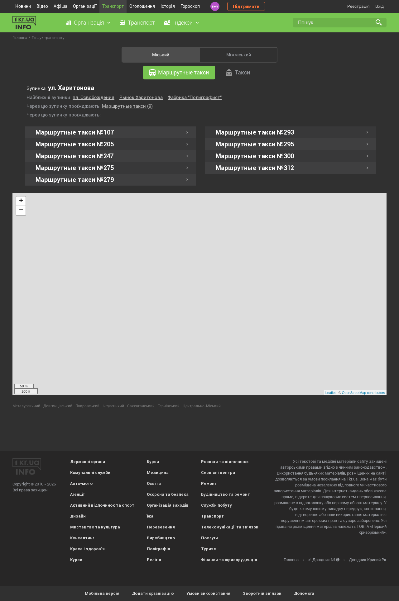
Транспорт (113, 6)
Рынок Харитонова (141, 97)
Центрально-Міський (202, 406)
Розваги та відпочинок (225, 461)
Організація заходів (168, 505)
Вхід (379, 6)
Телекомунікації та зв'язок (229, 527)
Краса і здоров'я (87, 549)
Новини (23, 6)
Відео (42, 6)
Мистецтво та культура (95, 527)
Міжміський (238, 54)
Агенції (77, 494)
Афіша (60, 6)
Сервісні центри (218, 472)
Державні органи (87, 461)
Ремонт (209, 483)
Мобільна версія (102, 593)
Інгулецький (113, 406)
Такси (238, 72)
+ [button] (21, 201)
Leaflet (330, 393)
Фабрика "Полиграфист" (195, 97)
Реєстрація (358, 6)
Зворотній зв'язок (262, 593)
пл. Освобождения (93, 97)
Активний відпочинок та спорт (102, 505)
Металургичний (26, 406)
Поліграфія (158, 549)
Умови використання (208, 593)
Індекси (183, 22)
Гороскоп (190, 6)
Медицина (158, 472)
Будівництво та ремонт (225, 494)
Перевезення (161, 527)
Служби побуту (216, 505)
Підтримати (246, 6)
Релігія (154, 559)
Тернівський (169, 406)
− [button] (21, 210)
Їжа (150, 516)
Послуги (209, 538)
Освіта (154, 483)
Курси (76, 559)
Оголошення (142, 6)
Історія (168, 6)
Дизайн (78, 516)
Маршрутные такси (179, 72)
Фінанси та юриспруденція (229, 559)
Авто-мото (81, 483)
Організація (89, 22)
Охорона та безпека (168, 494)
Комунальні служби (90, 472)
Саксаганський (141, 406)
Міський (160, 54)
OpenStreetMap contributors (363, 393)
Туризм (209, 549)
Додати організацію (153, 593)
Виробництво (161, 538)
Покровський (87, 406)
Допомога (304, 593)
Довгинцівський (57, 406)
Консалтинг (82, 538)
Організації (85, 6)
